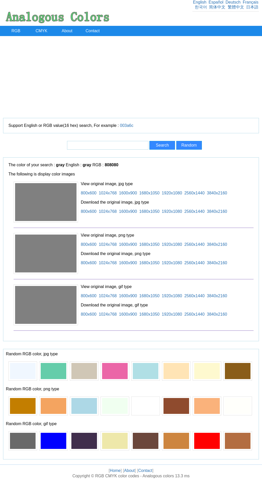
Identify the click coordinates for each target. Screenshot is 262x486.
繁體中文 (236, 7)
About (67, 31)
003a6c (127, 125)
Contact (92, 31)
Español (216, 2)
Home (115, 470)
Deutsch (233, 2)
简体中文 (217, 7)
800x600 (88, 193)
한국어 (201, 7)
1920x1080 (172, 193)
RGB (16, 31)
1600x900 (128, 193)
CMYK (41, 31)
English (199, 2)
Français (250, 2)
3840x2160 (217, 193)
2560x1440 (194, 193)
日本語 (252, 7)
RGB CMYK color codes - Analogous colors (134, 476)
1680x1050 (149, 193)
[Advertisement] (131, 77)
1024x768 (108, 193)
